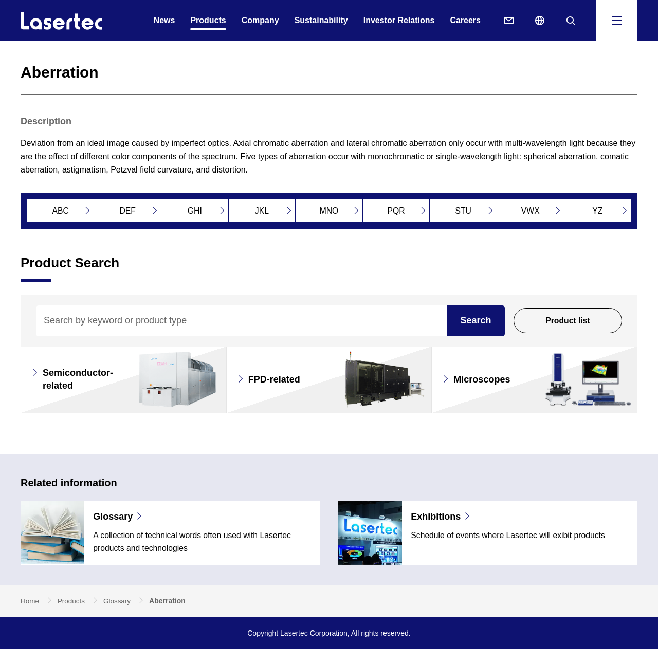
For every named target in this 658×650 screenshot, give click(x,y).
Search (475, 320)
